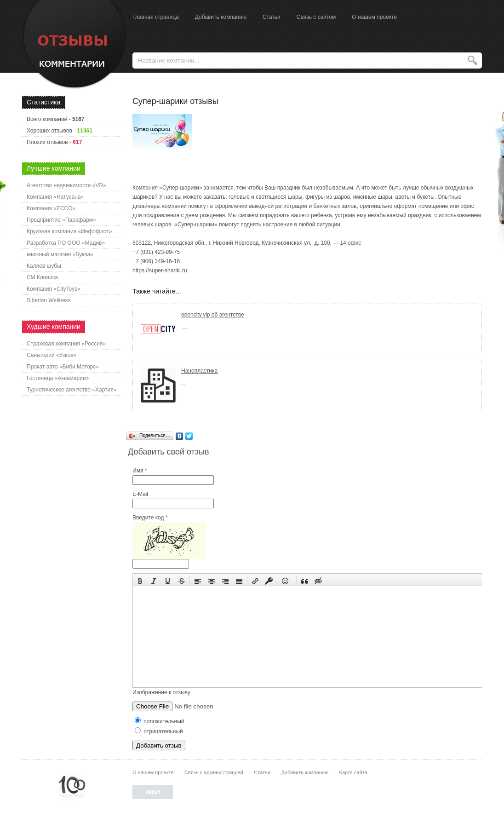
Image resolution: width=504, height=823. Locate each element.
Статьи (272, 17)
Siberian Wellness (49, 300)
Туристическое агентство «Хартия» (71, 389)
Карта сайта (353, 772)
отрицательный (159, 731)
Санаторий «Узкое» (52, 355)
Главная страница (155, 17)
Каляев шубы (44, 266)
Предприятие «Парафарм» (61, 220)
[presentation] (140, 580)
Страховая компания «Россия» (66, 343)
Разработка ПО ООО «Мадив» (66, 243)
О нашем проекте (374, 17)
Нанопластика (199, 371)
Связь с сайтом (316, 17)
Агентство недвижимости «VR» (66, 185)
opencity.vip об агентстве (212, 314)
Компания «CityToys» (53, 289)
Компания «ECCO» (51, 208)
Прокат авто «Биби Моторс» (63, 366)
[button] (140, 580)
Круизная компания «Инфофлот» (69, 231)
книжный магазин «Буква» (60, 254)
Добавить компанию (220, 17)
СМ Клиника (42, 277)
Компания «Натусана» (55, 197)
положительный (159, 721)
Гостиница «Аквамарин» (58, 378)
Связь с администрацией (213, 772)
